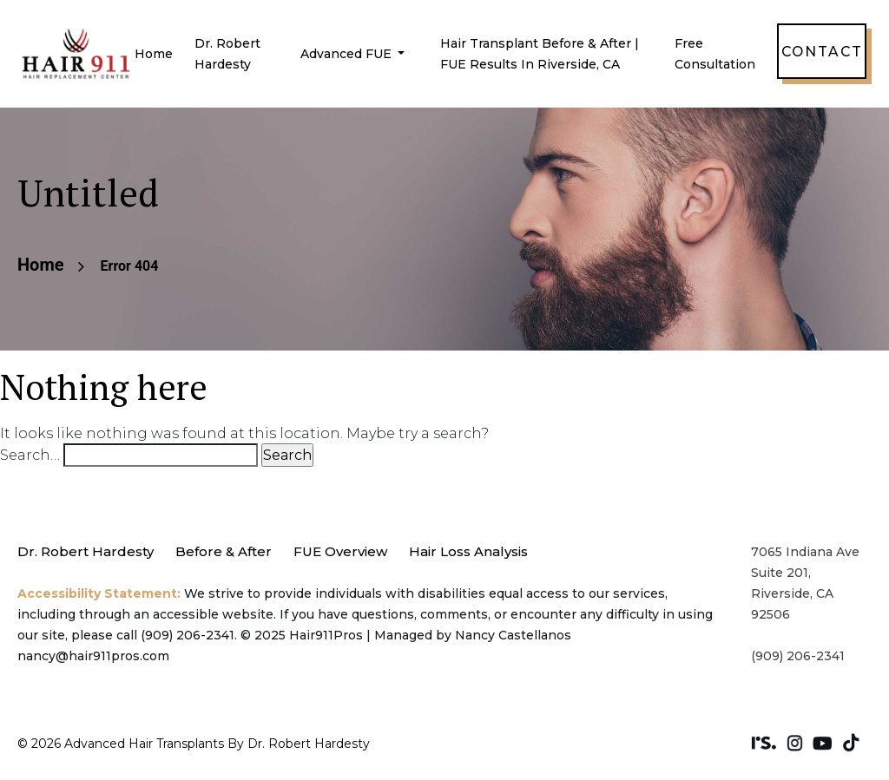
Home (154, 54)
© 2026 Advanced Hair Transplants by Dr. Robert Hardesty (193, 743)
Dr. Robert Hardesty (85, 551)
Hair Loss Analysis (468, 551)
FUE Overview (340, 551)
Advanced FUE (347, 54)
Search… (30, 455)
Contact (822, 51)
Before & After (223, 551)
